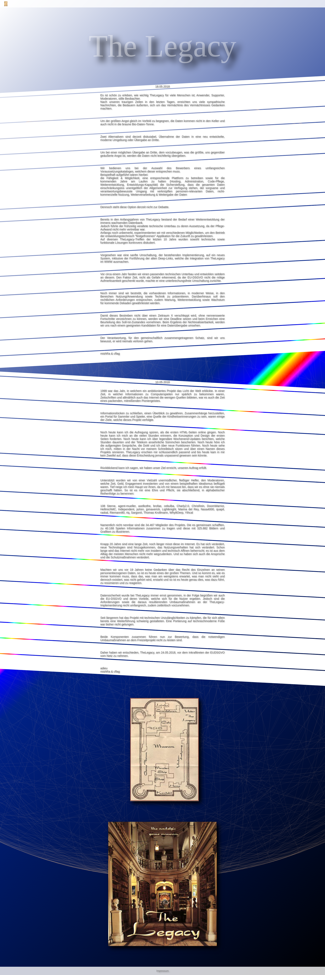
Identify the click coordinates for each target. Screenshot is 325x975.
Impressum (162, 970)
